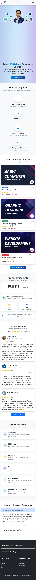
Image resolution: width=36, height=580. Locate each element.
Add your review (18, 414)
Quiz (2, 565)
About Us (22, 565)
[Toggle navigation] (33, 2)
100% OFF (14, 194)
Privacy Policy (23, 561)
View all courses (18, 267)
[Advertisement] (18, 43)
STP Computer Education (12, 546)
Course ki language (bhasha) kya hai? (14, 530)
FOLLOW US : (6, 552)
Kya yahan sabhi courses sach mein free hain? (16, 526)
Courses (3, 561)
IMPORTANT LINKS (24, 558)
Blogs (2, 567)
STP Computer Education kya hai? (13, 510)
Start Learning (18, 77)
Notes (3, 563)
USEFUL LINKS (5, 558)
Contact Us (22, 563)
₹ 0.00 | (9, 194)
